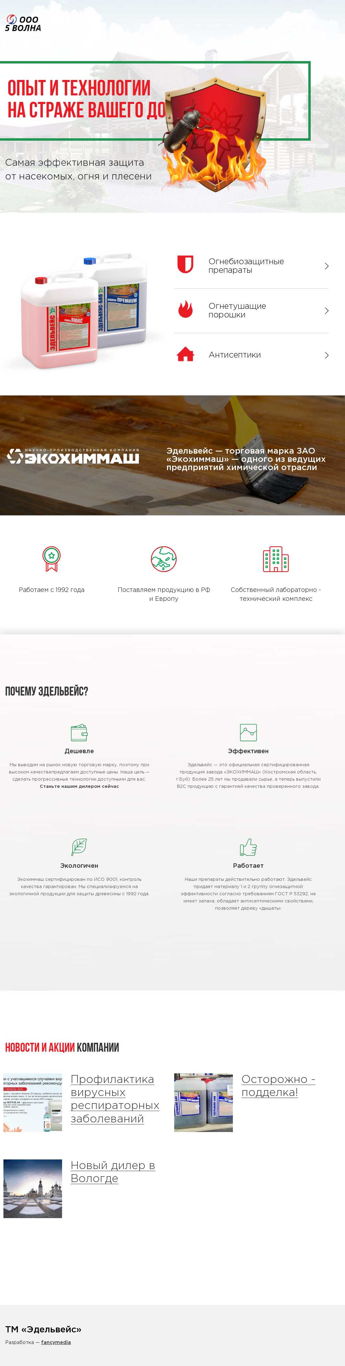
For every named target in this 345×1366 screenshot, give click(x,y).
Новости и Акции (40, 1048)
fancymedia (56, 1343)
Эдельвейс (23, 22)
